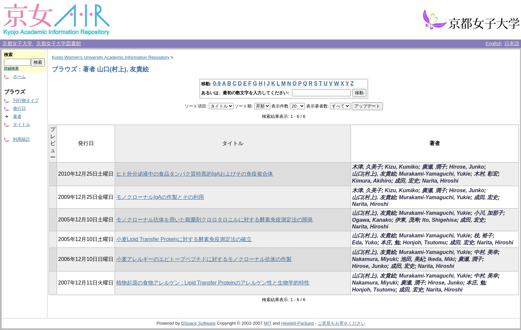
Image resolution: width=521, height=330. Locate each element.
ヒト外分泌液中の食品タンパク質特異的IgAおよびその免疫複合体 (194, 174)
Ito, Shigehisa (439, 220)
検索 (8, 54)
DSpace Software (198, 323)
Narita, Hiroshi (440, 181)
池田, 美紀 (412, 259)
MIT (268, 323)
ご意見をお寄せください (341, 323)
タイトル (21, 124)
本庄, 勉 (390, 242)
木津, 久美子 (367, 167)
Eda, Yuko (364, 242)
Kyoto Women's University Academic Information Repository (110, 57)
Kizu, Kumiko (401, 167)
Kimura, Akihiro (371, 181)
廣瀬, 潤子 (434, 167)
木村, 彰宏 (486, 174)
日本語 (511, 43)
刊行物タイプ (26, 100)
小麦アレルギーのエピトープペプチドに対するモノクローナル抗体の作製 (204, 259)
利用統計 (21, 139)
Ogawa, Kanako (371, 220)
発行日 (19, 108)
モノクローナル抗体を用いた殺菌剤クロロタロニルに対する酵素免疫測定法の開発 (214, 219)
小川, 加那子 (488, 213)
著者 (17, 116)
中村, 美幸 (486, 252)
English (493, 43)
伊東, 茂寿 (407, 220)
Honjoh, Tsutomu (424, 242)
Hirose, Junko (466, 167)
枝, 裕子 (483, 235)
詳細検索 (11, 68)
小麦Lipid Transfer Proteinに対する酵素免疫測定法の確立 (184, 239)
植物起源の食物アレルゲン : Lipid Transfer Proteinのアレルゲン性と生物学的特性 (212, 283)
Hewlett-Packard (297, 323)
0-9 (216, 83)
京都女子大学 (18, 43)
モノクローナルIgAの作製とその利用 (160, 197)
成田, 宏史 (406, 181)
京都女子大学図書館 (58, 43)
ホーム (19, 76)
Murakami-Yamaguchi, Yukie (434, 174)
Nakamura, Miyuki (374, 259)
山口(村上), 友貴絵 (374, 174)
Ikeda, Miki (441, 259)
